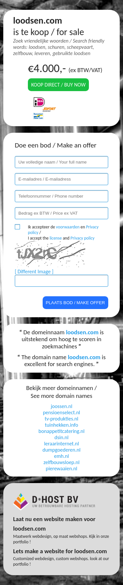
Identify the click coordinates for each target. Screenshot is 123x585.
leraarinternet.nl (61, 443)
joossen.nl (61, 406)
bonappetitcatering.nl (61, 431)
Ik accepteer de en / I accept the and (63, 232)
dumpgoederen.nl (61, 450)
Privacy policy (82, 238)
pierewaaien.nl (61, 468)
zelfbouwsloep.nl (62, 462)
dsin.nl (61, 437)
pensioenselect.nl (61, 412)
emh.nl (61, 456)
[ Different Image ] (34, 271)
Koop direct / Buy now (58, 85)
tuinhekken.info (61, 425)
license (56, 238)
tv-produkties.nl (61, 419)
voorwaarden (68, 227)
